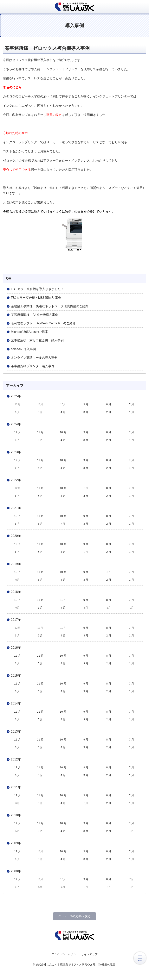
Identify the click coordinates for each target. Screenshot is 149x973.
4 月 (63, 412)
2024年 (16, 424)
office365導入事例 (23, 349)
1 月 (131, 412)
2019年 (16, 564)
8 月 (108, 404)
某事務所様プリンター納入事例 (32, 366)
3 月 (85, 412)
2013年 (16, 731)
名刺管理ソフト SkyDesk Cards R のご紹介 (43, 323)
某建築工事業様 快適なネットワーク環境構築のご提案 (49, 306)
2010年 (16, 815)
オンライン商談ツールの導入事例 (34, 357)
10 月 (63, 432)
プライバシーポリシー (65, 954)
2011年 (16, 787)
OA (8, 278)
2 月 (108, 412)
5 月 (40, 412)
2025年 (16, 396)
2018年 (16, 591)
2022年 (16, 480)
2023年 (16, 452)
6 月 (17, 412)
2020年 (16, 535)
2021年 (16, 508)
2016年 (16, 647)
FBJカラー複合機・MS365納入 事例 (36, 297)
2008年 (16, 871)
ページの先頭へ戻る (77, 916)
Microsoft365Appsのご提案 (29, 331)
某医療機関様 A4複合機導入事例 (34, 314)
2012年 (16, 759)
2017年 (16, 619)
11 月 (40, 432)
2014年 (16, 703)
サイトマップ (89, 954)
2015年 (16, 675)
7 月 (131, 404)
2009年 (16, 843)
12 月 (17, 432)
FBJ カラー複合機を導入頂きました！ (37, 289)
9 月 (85, 404)
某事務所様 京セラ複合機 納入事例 (37, 340)
